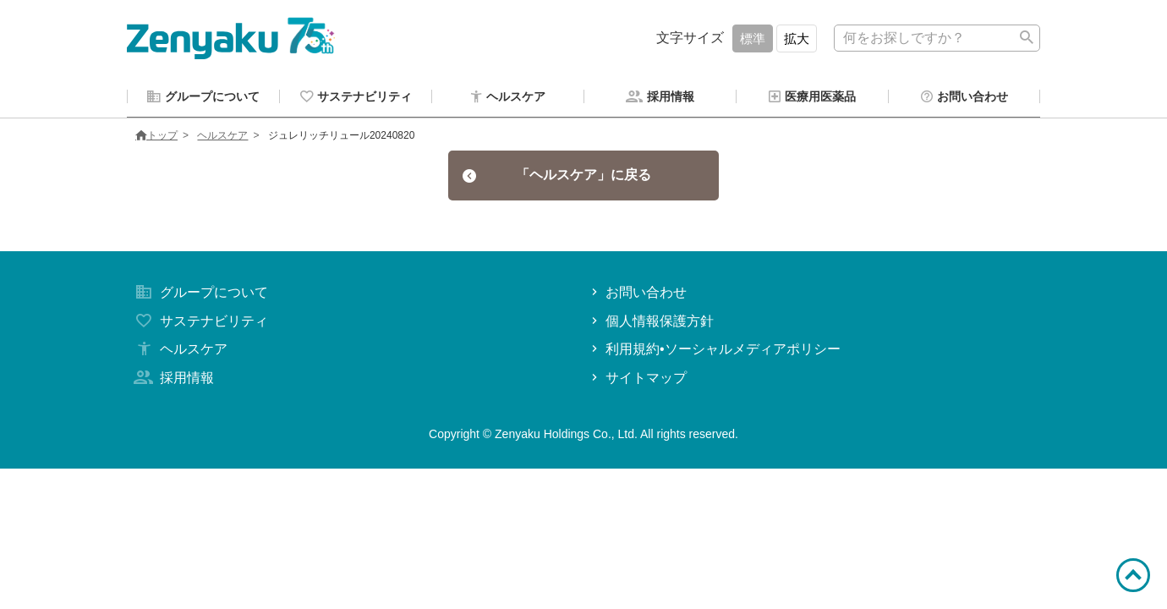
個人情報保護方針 (651, 323)
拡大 (796, 38)
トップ (156, 138)
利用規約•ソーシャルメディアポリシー (714, 351)
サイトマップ (637, 380)
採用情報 (172, 380)
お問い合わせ (637, 295)
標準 (752, 38)
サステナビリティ (199, 323)
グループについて (199, 295)
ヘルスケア (222, 138)
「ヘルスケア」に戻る (557, 177)
